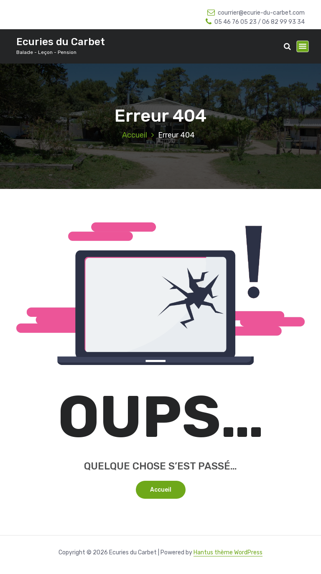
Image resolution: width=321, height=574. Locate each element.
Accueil (134, 135)
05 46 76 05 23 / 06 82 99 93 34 (255, 22)
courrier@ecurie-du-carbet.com (256, 12)
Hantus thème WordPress (228, 552)
